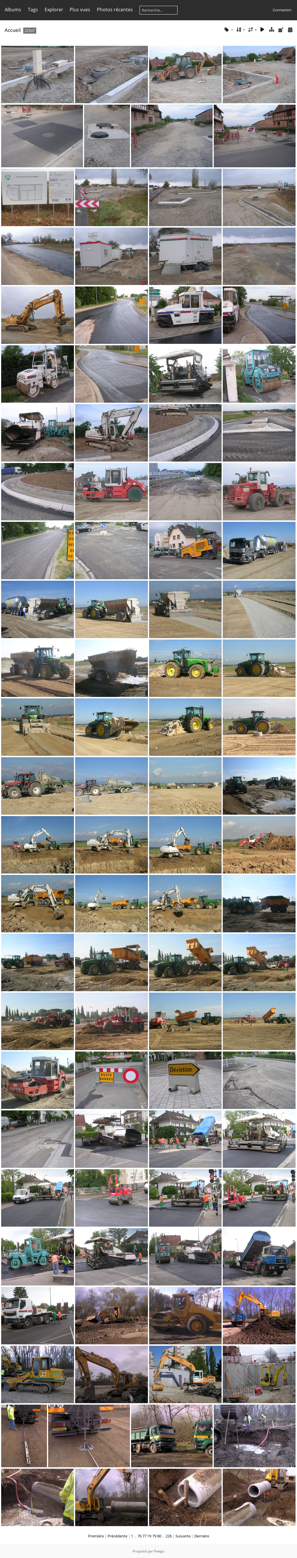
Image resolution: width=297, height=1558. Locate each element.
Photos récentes (115, 9)
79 (154, 1536)
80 (159, 1536)
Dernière (201, 1536)
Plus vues (80, 9)
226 (169, 1536)
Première (96, 1536)
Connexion (282, 9)
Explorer (54, 9)
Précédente (117, 1536)
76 (139, 1536)
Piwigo (159, 1551)
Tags (33, 9)
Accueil (13, 30)
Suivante (183, 1536)
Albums (13, 9)
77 (144, 1536)
